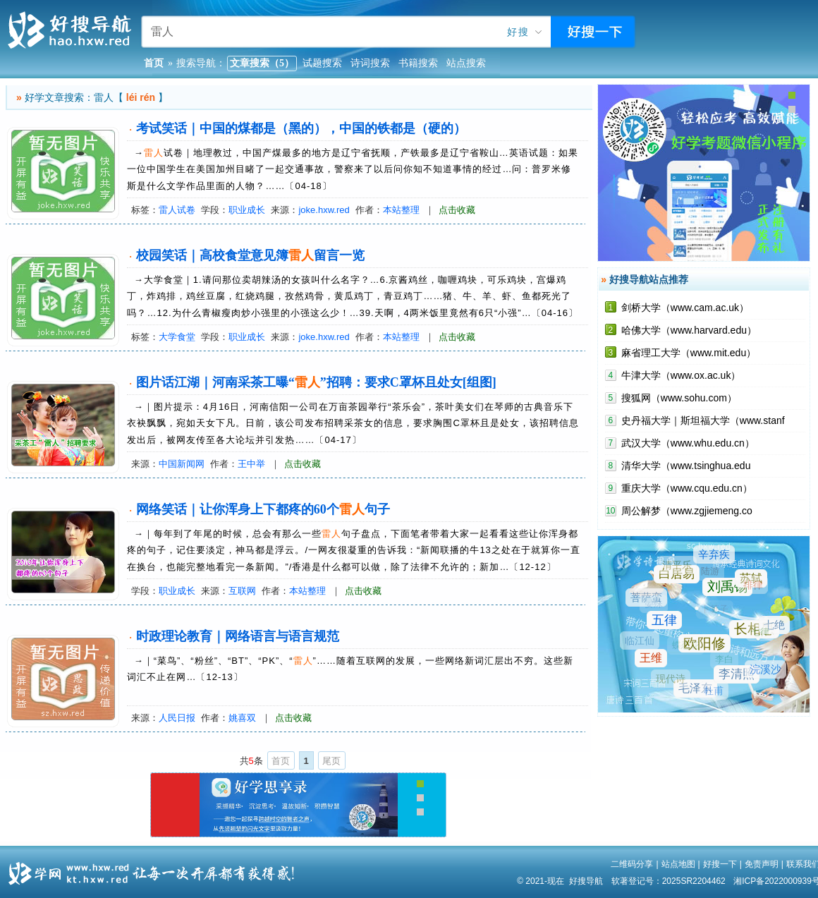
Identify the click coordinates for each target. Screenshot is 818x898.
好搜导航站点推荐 (648, 279)
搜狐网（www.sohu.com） (679, 398)
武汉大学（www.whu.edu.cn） (688, 443)
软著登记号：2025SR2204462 (668, 881)
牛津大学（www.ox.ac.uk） (681, 375)
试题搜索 (322, 63)
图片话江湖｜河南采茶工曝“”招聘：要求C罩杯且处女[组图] (316, 382)
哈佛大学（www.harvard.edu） (689, 330)
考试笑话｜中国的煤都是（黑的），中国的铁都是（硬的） (301, 128)
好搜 (518, 32)
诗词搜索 (370, 63)
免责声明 (762, 864)
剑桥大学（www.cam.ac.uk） (685, 307)
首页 (280, 761)
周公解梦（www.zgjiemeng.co (686, 510)
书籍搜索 (418, 63)
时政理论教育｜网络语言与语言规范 (237, 636)
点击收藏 (457, 210)
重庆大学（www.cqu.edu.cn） (686, 488)
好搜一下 (720, 864)
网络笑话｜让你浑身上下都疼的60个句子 (263, 509)
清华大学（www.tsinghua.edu (686, 465)
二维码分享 (632, 864)
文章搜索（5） (262, 63)
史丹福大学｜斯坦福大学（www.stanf (703, 420)
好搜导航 (586, 881)
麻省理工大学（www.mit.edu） (688, 352)
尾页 (331, 761)
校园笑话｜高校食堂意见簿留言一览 (250, 255)
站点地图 (678, 864)
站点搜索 (466, 63)
